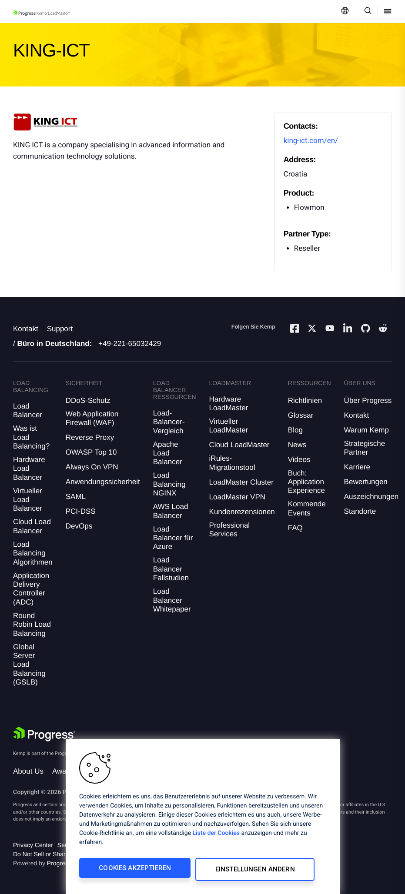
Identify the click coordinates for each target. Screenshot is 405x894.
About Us (28, 771)
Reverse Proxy (90, 437)
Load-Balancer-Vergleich (169, 422)
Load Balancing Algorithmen (33, 553)
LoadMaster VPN (237, 497)
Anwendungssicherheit (103, 482)
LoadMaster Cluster (241, 482)
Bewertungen (366, 482)
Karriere (357, 467)
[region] (203, 818)
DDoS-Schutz (88, 400)
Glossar (301, 415)
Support (60, 329)
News (297, 445)
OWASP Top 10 (91, 452)
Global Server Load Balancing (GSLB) (29, 665)
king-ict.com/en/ (311, 140)
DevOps (79, 526)
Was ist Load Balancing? (31, 437)
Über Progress (368, 400)
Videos (299, 459)
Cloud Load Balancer (32, 526)
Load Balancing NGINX (169, 484)
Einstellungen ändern (241, 871)
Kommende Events (307, 508)
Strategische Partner (364, 447)
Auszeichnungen (371, 496)
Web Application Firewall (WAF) (92, 418)
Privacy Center (33, 844)
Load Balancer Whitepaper (172, 600)
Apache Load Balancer (167, 453)
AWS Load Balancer (170, 510)
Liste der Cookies (216, 836)
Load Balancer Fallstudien (171, 569)
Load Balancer (27, 410)
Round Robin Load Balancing (32, 625)
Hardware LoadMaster (228, 403)
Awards (64, 771)
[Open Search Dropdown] (366, 11)
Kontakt (25, 329)
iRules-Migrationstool (232, 462)
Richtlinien (305, 400)
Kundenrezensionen (242, 512)
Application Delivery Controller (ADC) (31, 589)
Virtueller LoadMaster (228, 425)
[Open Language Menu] (345, 11)
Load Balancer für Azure (173, 538)
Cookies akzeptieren (129, 871)
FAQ (295, 528)
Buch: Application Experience (306, 482)
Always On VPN (92, 467)
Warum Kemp (366, 430)
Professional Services (229, 529)
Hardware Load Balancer (29, 468)
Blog (295, 430)
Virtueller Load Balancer (27, 500)
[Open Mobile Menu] (388, 11)
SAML (76, 496)
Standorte (360, 511)
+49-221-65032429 (129, 343)
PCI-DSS (81, 511)
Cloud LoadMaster (239, 445)
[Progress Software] (44, 734)
